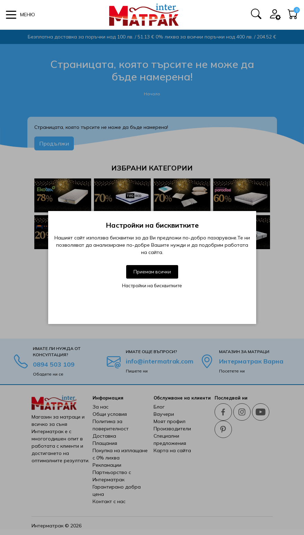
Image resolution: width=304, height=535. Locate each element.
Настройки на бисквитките (152, 285)
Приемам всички (152, 271)
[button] (20, 14)
